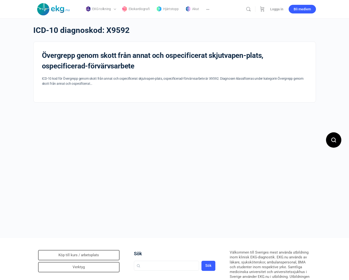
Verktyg (79, 267)
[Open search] (333, 140)
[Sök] (248, 9)
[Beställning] (262, 9)
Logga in (276, 9)
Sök (138, 253)
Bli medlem (302, 9)
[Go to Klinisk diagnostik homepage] (53, 8)
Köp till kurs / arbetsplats (78, 255)
